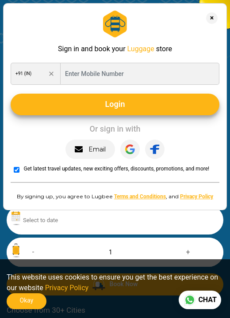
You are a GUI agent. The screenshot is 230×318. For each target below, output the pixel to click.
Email (90, 149)
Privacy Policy (196, 196)
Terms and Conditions (140, 196)
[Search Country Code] (30, 74)
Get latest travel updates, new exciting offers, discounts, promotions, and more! (117, 169)
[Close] (212, 18)
